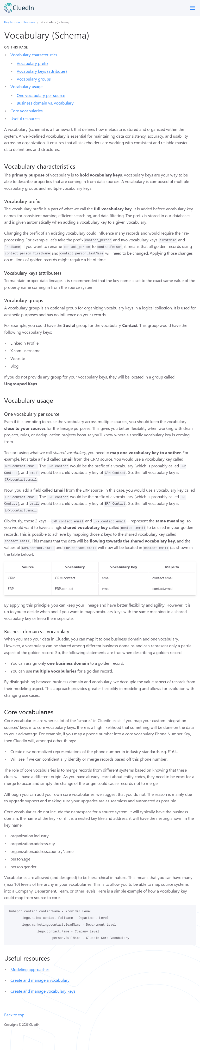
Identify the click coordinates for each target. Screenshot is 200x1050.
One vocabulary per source (41, 95)
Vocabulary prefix (32, 63)
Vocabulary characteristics (33, 54)
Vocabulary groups (34, 79)
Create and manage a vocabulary (40, 980)
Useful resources (25, 118)
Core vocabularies (26, 110)
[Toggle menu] (192, 8)
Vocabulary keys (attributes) (42, 71)
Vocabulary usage (26, 86)
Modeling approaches (29, 969)
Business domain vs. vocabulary (45, 103)
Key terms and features (19, 22)
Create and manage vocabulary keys (43, 991)
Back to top (14, 1014)
